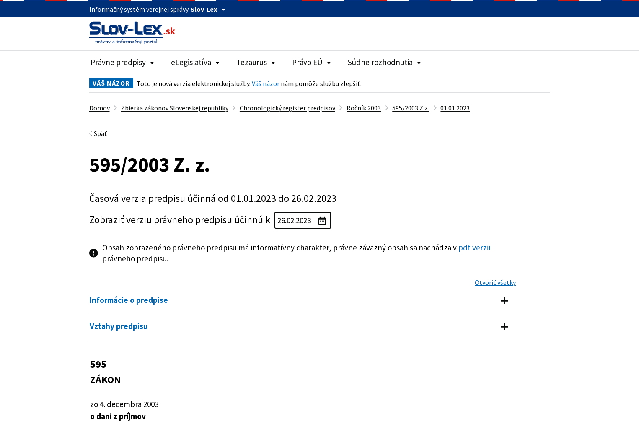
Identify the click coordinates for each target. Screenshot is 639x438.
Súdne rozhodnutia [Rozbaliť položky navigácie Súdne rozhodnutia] (384, 62)
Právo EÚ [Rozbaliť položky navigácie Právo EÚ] (311, 62)
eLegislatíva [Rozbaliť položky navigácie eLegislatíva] (195, 62)
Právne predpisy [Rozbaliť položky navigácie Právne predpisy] (122, 62)
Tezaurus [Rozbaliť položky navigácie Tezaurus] (255, 62)
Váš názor (265, 83)
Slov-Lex (208, 9)
